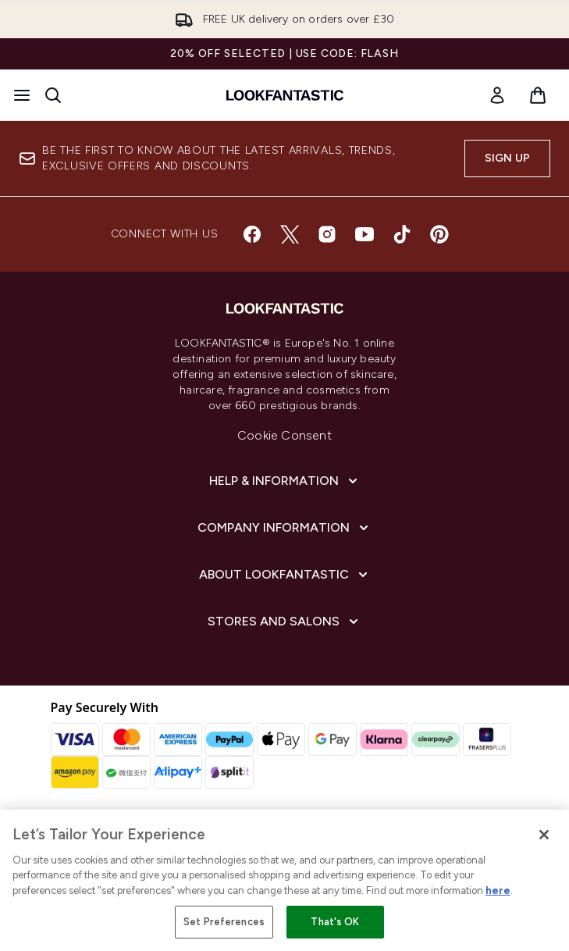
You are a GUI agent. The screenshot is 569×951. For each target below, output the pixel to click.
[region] (284, 880)
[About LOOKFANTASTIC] (285, 575)
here (497, 890)
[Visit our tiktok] (402, 234)
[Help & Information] (285, 481)
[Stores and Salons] (284, 621)
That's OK (335, 922)
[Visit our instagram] (327, 234)
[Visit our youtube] (364, 234)
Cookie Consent (284, 435)
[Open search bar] (53, 95)
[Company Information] (284, 528)
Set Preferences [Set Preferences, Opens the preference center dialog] (224, 922)
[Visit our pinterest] (439, 234)
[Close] (544, 834)
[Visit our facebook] (252, 234)
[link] (497, 95)
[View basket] (538, 95)
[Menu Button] (21, 95)
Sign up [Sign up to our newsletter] (507, 158)
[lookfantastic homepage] (284, 95)
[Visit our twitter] (289, 234)
